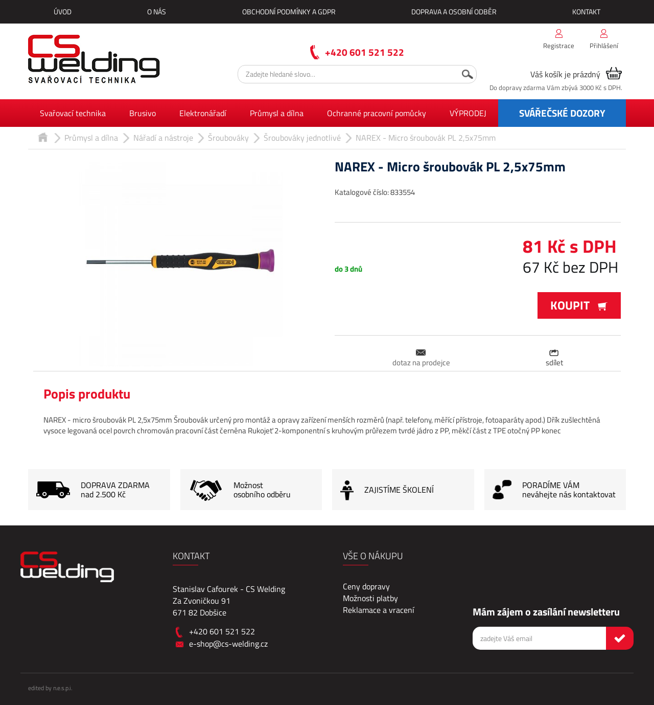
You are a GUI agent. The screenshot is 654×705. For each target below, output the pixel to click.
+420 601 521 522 (364, 52)
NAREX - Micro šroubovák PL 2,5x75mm (426, 137)
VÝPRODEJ (468, 113)
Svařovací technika (73, 113)
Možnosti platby (370, 598)
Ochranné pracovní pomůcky (376, 113)
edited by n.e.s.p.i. (50, 688)
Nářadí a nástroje (163, 137)
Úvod (63, 11)
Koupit (579, 305)
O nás (156, 11)
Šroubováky (228, 137)
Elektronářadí (202, 113)
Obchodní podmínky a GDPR (289, 11)
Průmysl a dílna (276, 113)
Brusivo (142, 113)
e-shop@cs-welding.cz (228, 643)
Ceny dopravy (366, 586)
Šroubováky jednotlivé (302, 137)
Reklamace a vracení (378, 610)
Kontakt (586, 11)
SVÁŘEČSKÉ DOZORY (562, 112)
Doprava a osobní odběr (454, 11)
